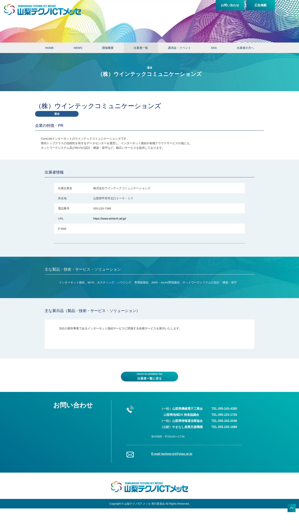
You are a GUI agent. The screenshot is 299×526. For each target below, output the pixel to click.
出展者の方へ (245, 47)
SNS (214, 47)
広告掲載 (260, 5)
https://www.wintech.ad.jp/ (109, 218)
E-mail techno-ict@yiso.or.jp (171, 453)
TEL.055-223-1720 (224, 414)
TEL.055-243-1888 (224, 427)
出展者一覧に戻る (149, 376)
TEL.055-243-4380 (224, 408)
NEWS (78, 47)
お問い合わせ (230, 5)
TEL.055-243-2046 (224, 420)
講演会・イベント (179, 47)
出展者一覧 (141, 47)
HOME (49, 47)
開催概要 (108, 47)
